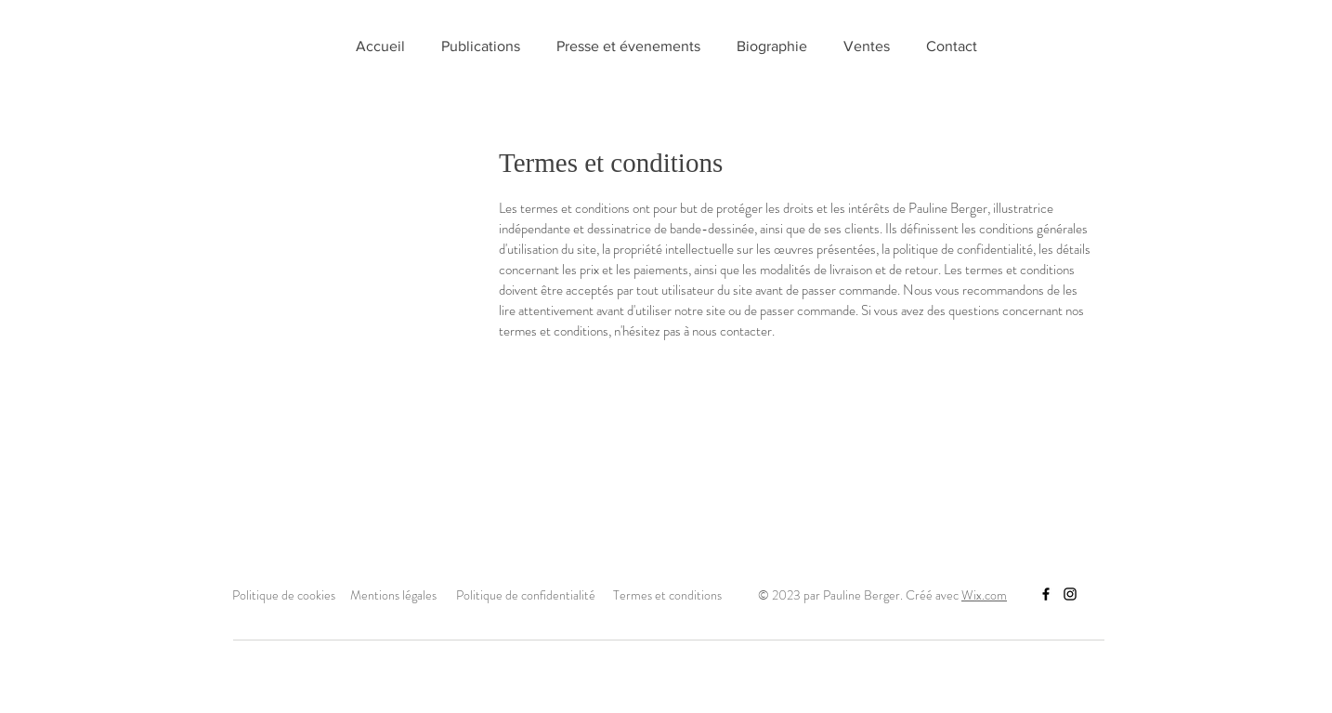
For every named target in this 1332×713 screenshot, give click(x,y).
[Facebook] (1046, 594)
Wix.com (984, 595)
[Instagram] (1070, 594)
